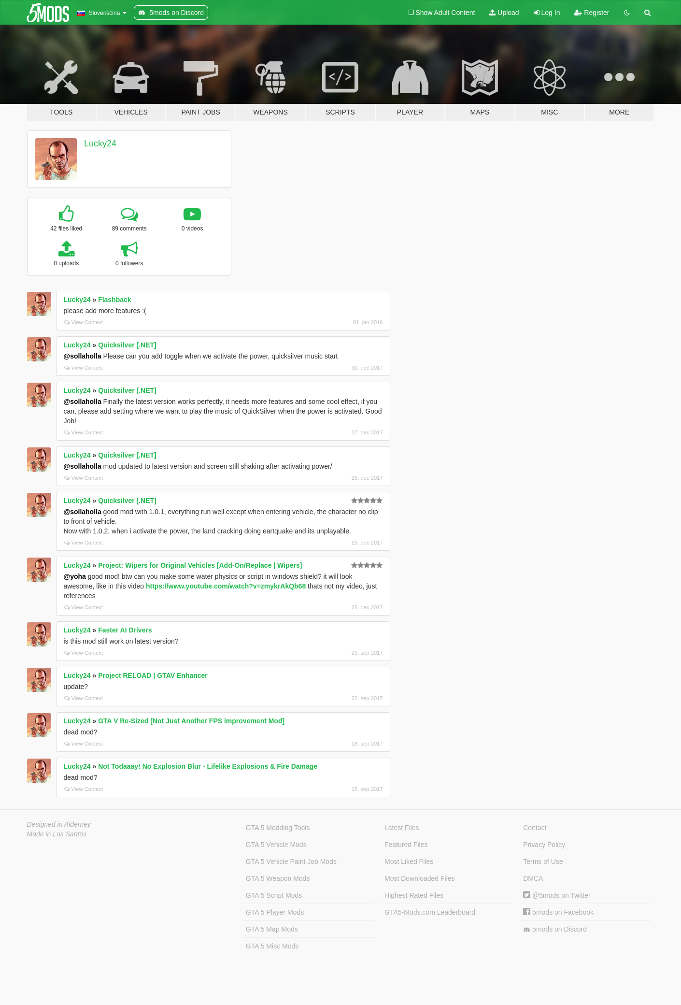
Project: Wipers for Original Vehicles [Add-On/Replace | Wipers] (200, 565)
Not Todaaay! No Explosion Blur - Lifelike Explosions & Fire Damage (207, 766)
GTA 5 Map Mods (272, 929)
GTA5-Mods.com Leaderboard (429, 912)
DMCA (533, 878)
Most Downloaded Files (419, 878)
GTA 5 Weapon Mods (278, 878)
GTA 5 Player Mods (275, 912)
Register (591, 12)
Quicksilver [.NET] (127, 345)
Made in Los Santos (57, 834)
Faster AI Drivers (125, 630)
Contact (534, 828)
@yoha (75, 576)
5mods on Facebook (558, 912)
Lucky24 (100, 143)
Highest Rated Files (413, 895)
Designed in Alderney (59, 824)
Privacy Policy (544, 844)
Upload (504, 12)
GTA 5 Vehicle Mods (276, 844)
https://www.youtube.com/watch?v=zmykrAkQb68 (226, 586)
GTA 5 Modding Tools (278, 828)
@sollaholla (82, 356)
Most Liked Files (408, 861)
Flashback (114, 299)
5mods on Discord (555, 929)
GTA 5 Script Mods (274, 895)
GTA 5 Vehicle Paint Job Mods (291, 861)
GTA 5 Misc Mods (272, 946)
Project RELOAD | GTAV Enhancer (153, 675)
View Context (83, 322)
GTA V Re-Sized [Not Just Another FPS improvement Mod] (191, 721)
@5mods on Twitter (556, 895)
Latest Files (401, 828)
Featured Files (405, 844)
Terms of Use (543, 861)
